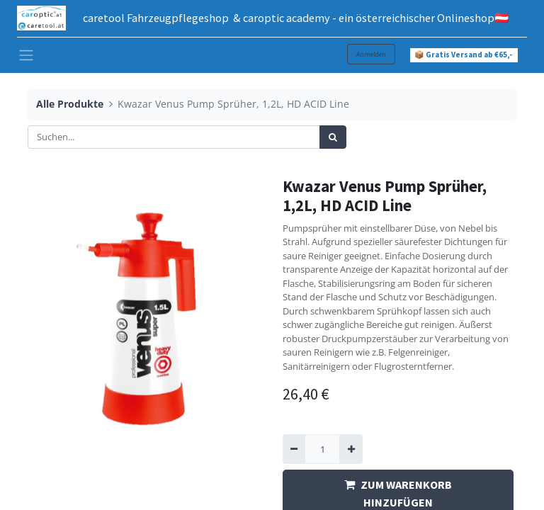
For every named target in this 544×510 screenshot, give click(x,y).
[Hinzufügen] (350, 449)
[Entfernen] (294, 449)
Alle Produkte (69, 103)
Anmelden (371, 54)
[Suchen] (332, 137)
